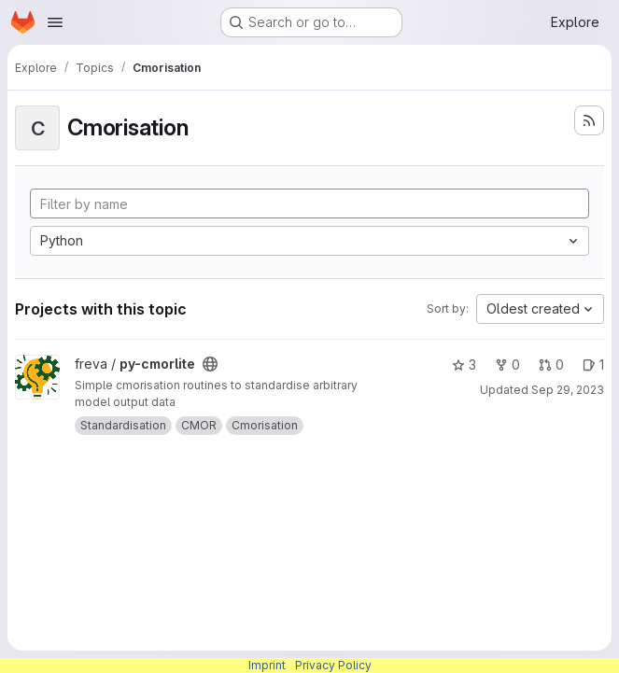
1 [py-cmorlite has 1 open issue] (593, 364)
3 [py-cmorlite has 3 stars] (464, 364)
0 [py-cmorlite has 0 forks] (507, 364)
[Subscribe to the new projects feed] (589, 120)
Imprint (267, 665)
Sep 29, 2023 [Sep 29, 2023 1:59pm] (567, 390)
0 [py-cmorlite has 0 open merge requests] (551, 364)
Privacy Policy (333, 665)
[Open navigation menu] (55, 22)
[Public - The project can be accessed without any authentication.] (210, 364)
